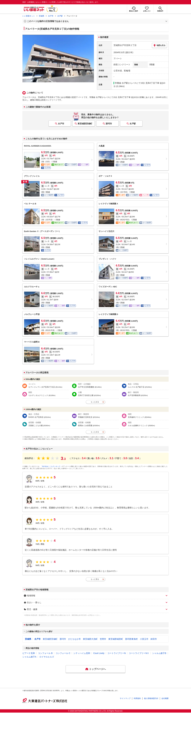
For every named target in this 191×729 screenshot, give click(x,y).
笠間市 (103, 639)
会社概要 (165, 698)
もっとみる (95, 402)
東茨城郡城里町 (115, 639)
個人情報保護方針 (151, 698)
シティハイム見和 (81, 653)
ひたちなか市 (74, 639)
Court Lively (98, 653)
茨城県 (41, 16)
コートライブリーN (116, 653)
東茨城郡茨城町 (85, 123)
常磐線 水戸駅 (121, 83)
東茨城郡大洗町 (90, 639)
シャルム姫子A (29, 657)
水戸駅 (60, 16)
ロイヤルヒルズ (46, 657)
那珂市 (109, 123)
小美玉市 (144, 639)
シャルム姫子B (159, 653)
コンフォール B (45, 653)
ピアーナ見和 (28, 653)
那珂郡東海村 (131, 639)
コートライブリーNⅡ (139, 653)
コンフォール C (63, 653)
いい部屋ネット (28, 16)
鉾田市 (154, 639)
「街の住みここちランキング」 (51, 466)
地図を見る (159, 45)
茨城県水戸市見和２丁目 (125, 45)
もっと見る (95, 579)
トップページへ (97, 669)
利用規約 (137, 698)
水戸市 (50, 16)
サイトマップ (125, 698)
